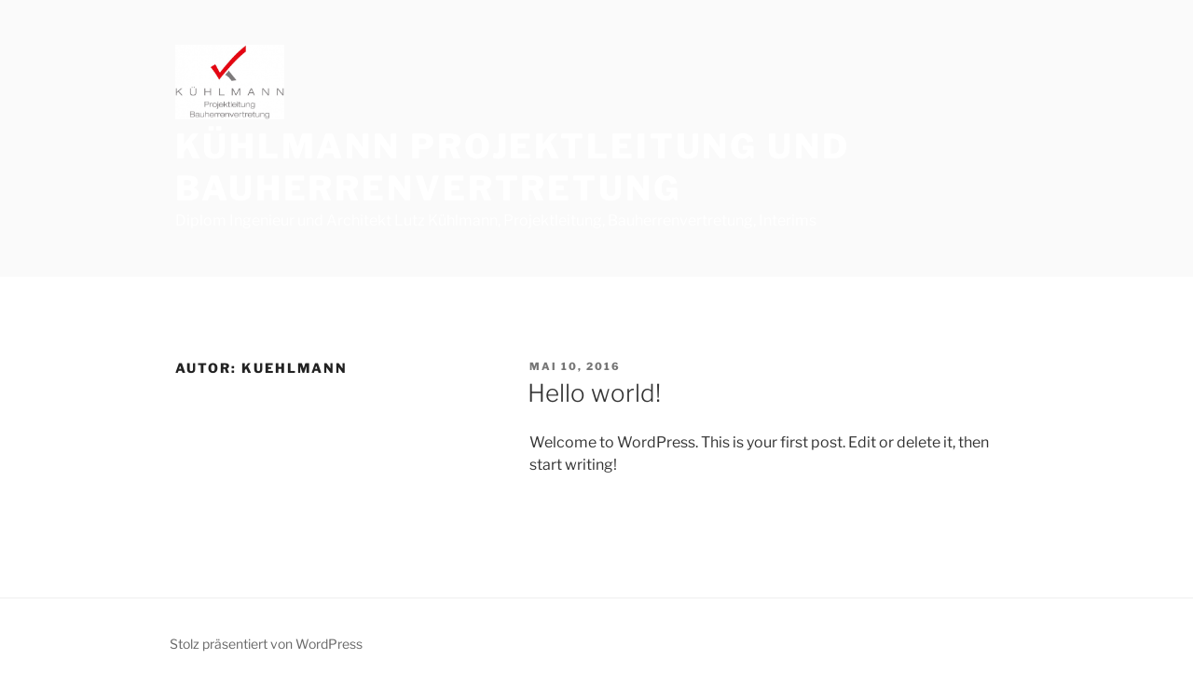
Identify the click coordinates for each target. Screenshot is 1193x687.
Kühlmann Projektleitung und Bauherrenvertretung (512, 167)
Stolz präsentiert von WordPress (266, 644)
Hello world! (594, 392)
